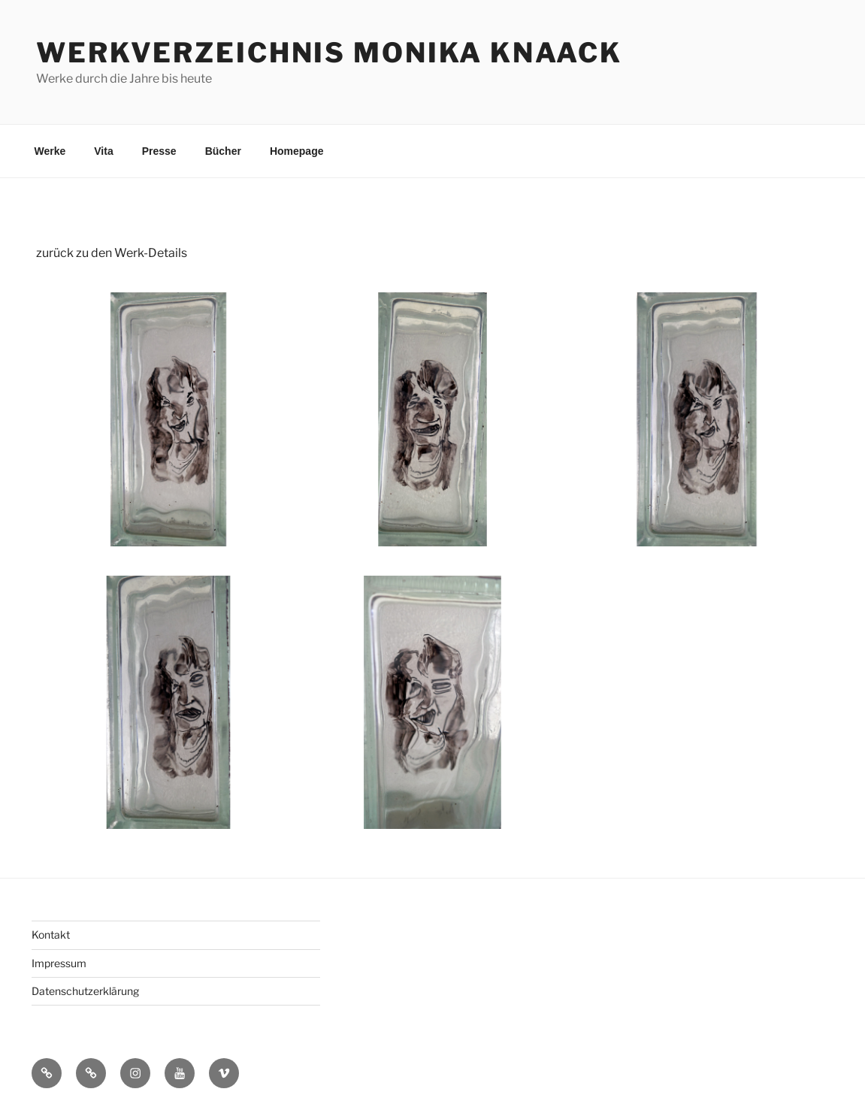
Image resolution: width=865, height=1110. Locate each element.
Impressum (59, 963)
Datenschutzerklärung (85, 990)
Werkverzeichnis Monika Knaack (329, 52)
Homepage (297, 151)
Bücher (223, 151)
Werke (50, 151)
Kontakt (51, 934)
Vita (103, 151)
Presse (159, 151)
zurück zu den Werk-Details (111, 253)
